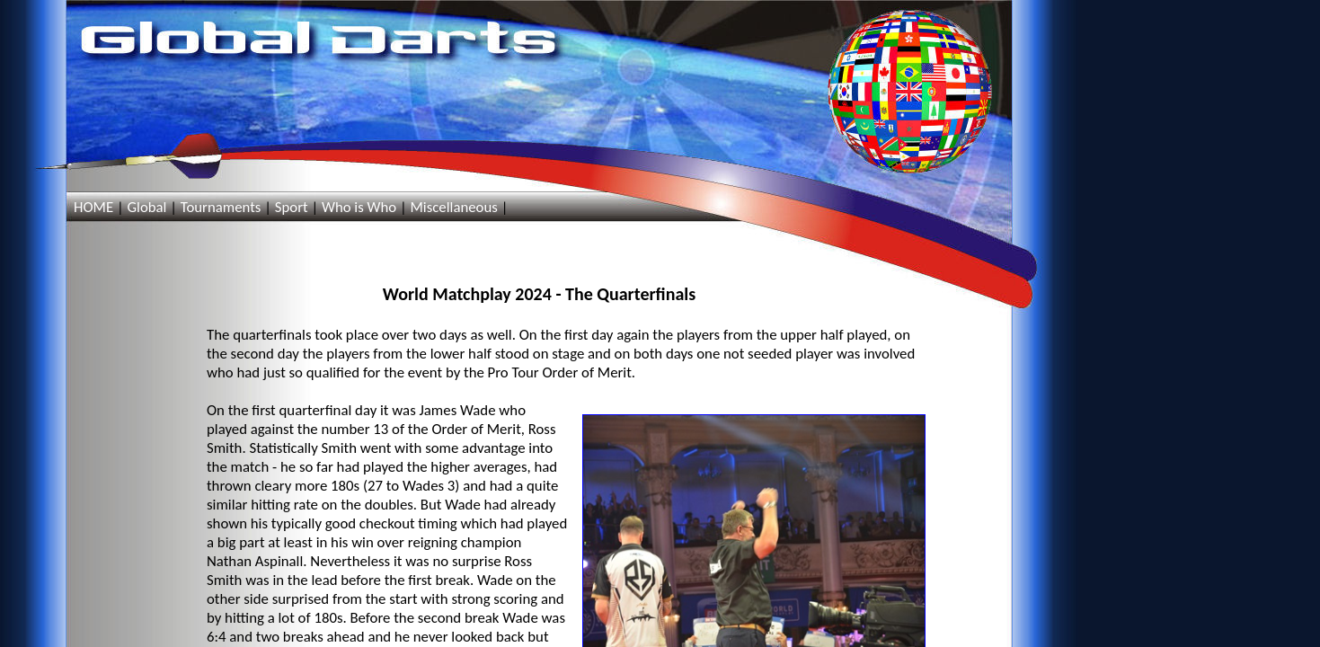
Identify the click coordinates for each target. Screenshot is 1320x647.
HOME (93, 207)
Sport (291, 207)
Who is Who (359, 207)
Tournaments (221, 207)
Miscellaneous (453, 207)
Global (146, 207)
